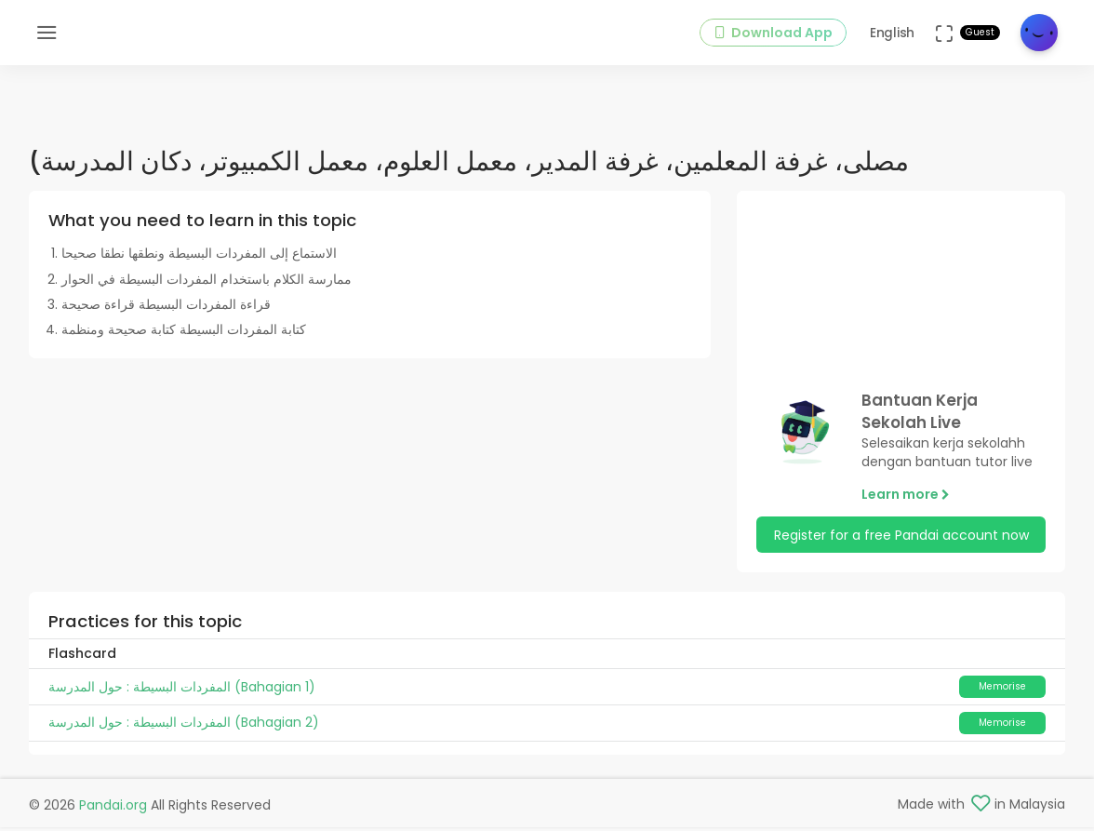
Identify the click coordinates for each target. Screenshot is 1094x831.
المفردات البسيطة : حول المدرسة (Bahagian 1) (181, 695)
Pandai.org (113, 807)
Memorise (1002, 695)
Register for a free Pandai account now (901, 543)
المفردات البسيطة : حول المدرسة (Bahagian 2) (183, 731)
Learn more (905, 502)
